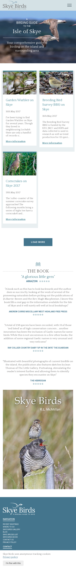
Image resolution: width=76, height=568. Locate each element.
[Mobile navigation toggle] (69, 5)
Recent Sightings (10, 524)
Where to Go (9, 527)
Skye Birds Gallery (11, 529)
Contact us (8, 540)
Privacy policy (9, 542)
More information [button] (15, 141)
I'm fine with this (13, 563)
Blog (5, 532)
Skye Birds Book (10, 537)
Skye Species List (10, 535)
